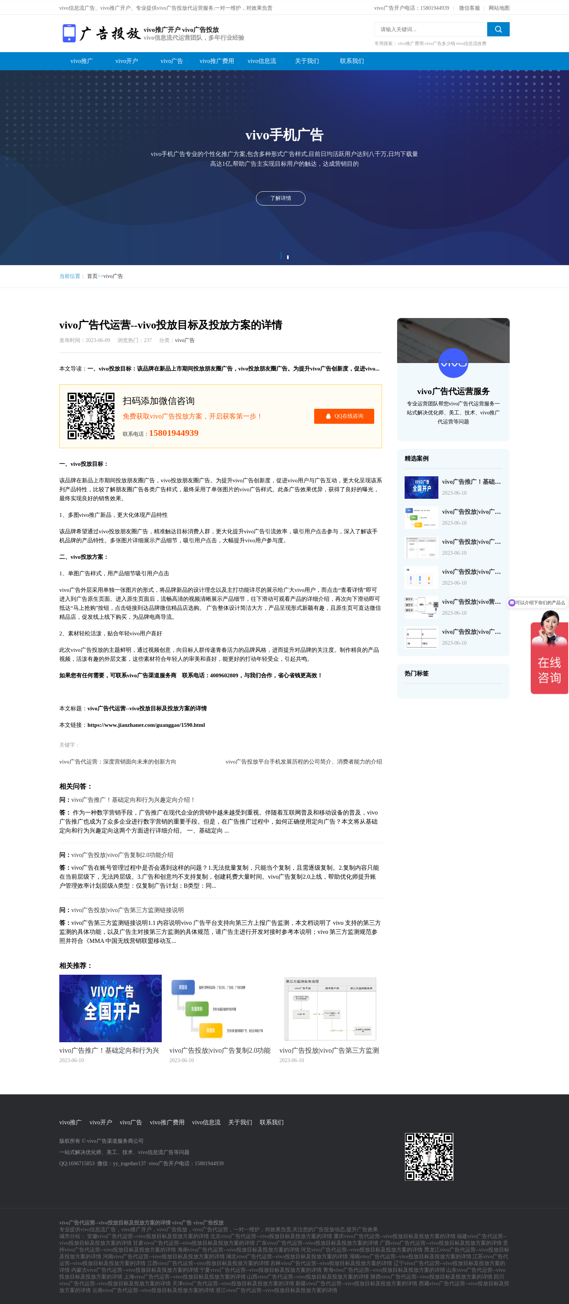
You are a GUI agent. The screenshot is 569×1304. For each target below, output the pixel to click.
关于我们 (307, 59)
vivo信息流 (262, 59)
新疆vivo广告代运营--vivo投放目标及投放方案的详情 (356, 1282)
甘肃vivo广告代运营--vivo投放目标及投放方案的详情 (194, 1242)
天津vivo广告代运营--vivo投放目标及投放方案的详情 (233, 1282)
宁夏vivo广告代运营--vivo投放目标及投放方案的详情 (261, 1269)
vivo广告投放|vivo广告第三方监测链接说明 (127, 908)
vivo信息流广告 (98, 1228)
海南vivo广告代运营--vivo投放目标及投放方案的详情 (239, 1248)
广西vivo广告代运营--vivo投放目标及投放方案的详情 (441, 1242)
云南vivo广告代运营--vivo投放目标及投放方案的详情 (153, 1289)
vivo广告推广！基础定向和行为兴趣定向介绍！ (133, 798)
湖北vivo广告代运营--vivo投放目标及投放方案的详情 (287, 1255)
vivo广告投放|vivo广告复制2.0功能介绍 (122, 853)
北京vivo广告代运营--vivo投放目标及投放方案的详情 (271, 1235)
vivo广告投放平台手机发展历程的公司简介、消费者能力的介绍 (304, 760)
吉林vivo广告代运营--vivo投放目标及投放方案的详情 (331, 1262)
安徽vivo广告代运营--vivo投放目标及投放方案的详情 (148, 1235)
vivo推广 (82, 59)
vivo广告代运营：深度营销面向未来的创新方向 (117, 760)
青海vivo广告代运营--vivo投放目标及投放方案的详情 (384, 1269)
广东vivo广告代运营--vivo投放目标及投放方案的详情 (317, 1242)
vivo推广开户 (136, 1228)
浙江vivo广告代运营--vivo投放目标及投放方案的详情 (276, 1289)
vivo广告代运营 (210, 1228)
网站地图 (499, 6)
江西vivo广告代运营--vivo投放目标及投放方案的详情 (208, 1262)
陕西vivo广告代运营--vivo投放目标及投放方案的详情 (431, 1275)
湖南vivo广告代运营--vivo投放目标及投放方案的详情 (410, 1255)
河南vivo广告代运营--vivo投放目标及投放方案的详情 (164, 1255)
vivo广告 (172, 59)
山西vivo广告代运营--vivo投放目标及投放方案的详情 (308, 1275)
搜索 (498, 28)
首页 (92, 275)
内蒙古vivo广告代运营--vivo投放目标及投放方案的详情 (135, 1269)
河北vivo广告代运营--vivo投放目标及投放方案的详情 (362, 1248)
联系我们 (352, 59)
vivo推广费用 (217, 59)
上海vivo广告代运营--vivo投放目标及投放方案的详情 (185, 1275)
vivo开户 (127, 59)
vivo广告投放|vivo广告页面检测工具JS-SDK (500, 570)
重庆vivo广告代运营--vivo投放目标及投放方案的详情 (395, 1235)
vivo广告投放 (172, 1228)
